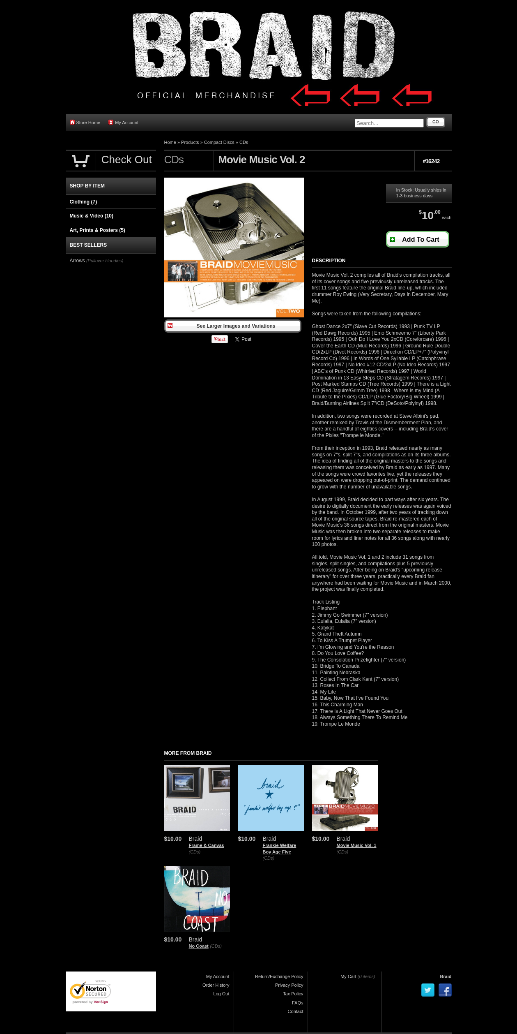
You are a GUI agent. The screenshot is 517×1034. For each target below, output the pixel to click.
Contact (295, 1011)
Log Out (221, 993)
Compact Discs (219, 142)
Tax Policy (293, 993)
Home (170, 142)
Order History (215, 985)
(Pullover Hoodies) (104, 260)
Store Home (85, 122)
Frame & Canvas (206, 845)
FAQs (297, 1002)
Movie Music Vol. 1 (357, 845)
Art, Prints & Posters (97, 230)
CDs (243, 142)
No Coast (199, 946)
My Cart (348, 976)
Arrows (77, 261)
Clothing (83, 202)
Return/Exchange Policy (279, 976)
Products (190, 142)
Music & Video (91, 216)
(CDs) (195, 851)
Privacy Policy (289, 985)
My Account (123, 122)
